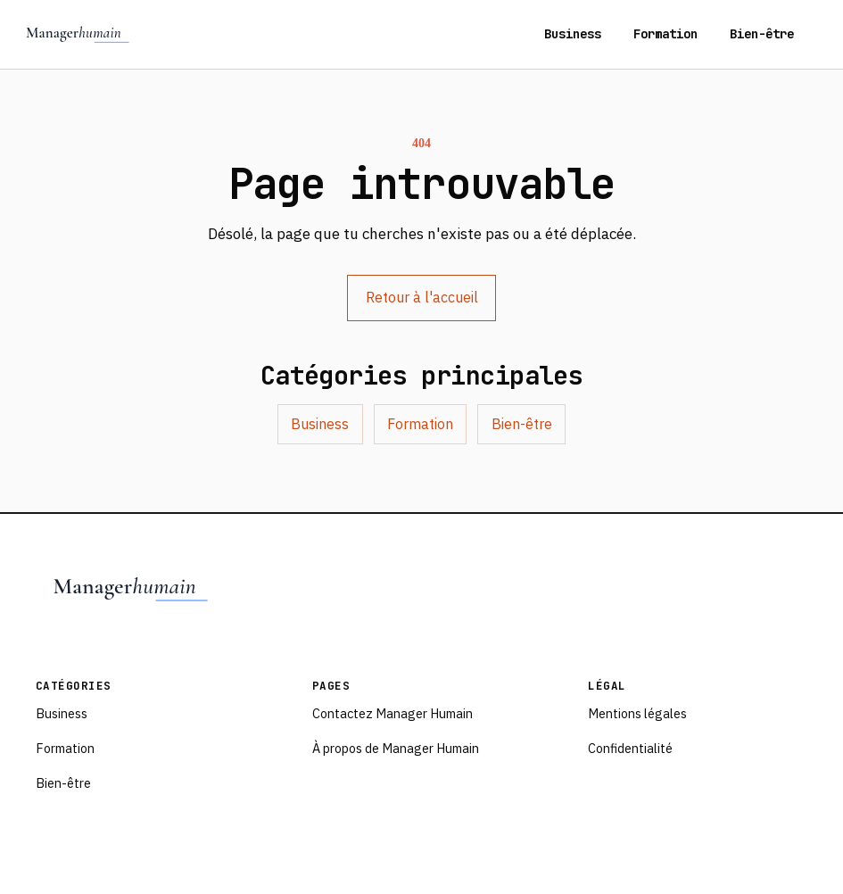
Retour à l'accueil (422, 297)
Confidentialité (630, 748)
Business (572, 34)
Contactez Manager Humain (392, 713)
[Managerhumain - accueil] (78, 34)
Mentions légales (637, 713)
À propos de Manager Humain (395, 748)
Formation (665, 34)
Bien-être (762, 34)
